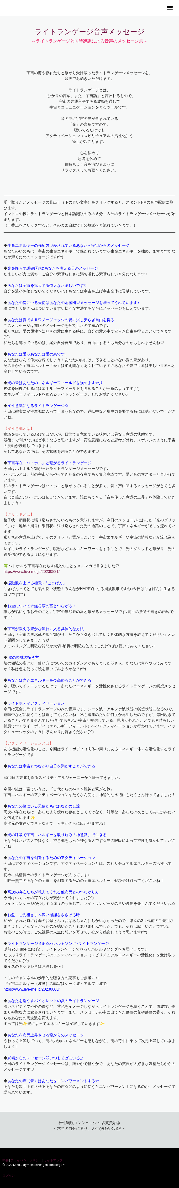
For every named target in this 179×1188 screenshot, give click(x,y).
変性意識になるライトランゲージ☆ (37, 406)
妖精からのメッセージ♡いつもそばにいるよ (45, 1058)
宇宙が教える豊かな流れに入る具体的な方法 (45, 629)
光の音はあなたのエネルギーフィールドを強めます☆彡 (55, 383)
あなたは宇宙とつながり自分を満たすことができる (51, 766)
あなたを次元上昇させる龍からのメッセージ (45, 1035)
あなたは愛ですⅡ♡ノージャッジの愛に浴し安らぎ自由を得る (60, 320)
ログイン (8, 1175)
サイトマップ (53, 1160)
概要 (5, 1160)
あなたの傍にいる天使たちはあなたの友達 (43, 806)
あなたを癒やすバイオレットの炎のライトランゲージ (53, 1001)
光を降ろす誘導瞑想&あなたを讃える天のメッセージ (52, 268)
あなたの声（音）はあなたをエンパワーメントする (51, 1081)
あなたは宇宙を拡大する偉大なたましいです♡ (47, 285)
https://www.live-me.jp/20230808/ (32, 989)
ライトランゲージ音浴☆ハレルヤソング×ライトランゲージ (58, 943)
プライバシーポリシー (26, 1160)
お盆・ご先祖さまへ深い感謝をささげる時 (43, 915)
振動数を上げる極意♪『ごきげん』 (37, 583)
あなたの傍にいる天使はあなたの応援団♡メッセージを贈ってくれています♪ (73, 303)
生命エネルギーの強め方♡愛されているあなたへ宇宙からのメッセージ (68, 245)
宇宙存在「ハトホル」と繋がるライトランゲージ (49, 463)
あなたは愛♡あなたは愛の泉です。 (37, 354)
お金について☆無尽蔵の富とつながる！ (41, 606)
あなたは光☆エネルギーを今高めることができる (49, 680)
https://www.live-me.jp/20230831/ (32, 572)
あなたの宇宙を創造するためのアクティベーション (51, 858)
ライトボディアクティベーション (36, 703)
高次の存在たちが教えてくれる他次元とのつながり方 (53, 892)
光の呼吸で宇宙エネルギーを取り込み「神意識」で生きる (57, 835)
